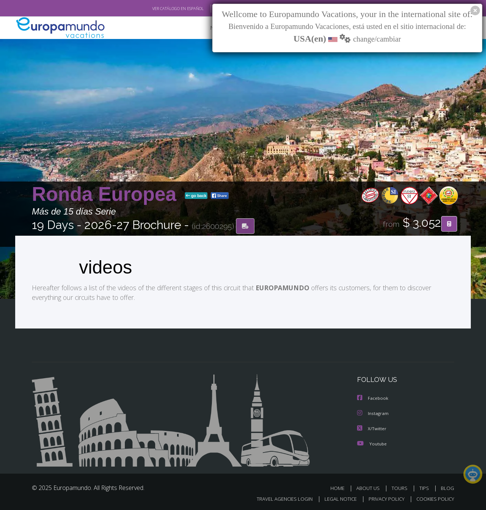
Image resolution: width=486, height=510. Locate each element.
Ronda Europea (107, 194)
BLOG (447, 487)
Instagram (373, 413)
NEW (208, 28)
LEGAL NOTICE (335, 497)
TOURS (401, 487)
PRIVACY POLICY (383, 497)
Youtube (372, 442)
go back (196, 196)
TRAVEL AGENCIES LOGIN (277, 497)
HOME (340, 487)
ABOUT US (370, 487)
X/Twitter (372, 428)
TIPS (425, 487)
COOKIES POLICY (433, 497)
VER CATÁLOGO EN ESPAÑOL (161, 8)
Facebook (373, 398)
